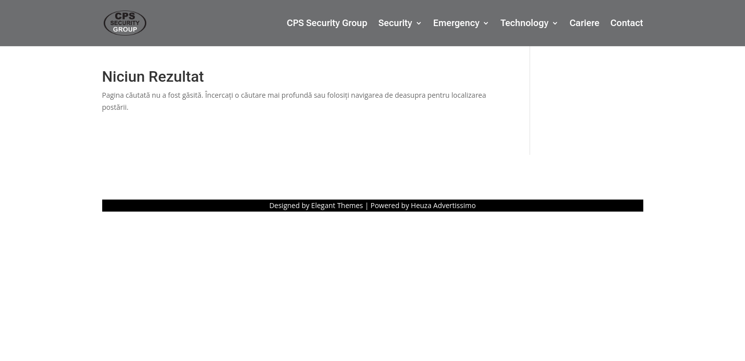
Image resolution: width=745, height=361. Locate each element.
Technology (525, 24)
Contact (626, 24)
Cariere (585, 24)
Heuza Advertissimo (443, 205)
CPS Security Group (327, 24)
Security (395, 24)
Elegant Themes (337, 205)
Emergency (456, 24)
